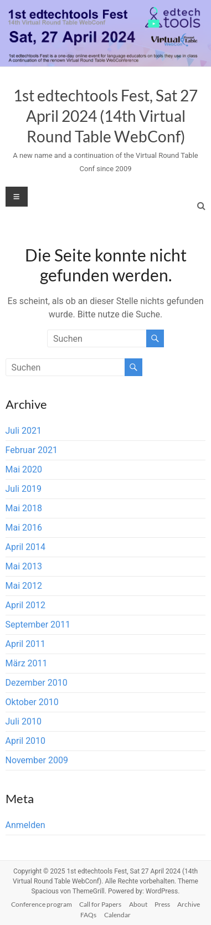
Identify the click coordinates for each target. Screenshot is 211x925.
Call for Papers (100, 904)
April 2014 (26, 547)
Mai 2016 (24, 527)
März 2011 (27, 663)
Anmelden (25, 825)
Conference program (41, 904)
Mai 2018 (24, 508)
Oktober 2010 (32, 702)
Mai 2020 (24, 469)
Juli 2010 (24, 721)
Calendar (117, 915)
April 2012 (26, 605)
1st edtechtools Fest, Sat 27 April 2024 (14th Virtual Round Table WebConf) (105, 116)
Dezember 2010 (37, 682)
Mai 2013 (24, 566)
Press (162, 904)
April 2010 (26, 741)
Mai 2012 (24, 585)
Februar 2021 (32, 450)
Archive (188, 904)
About (138, 904)
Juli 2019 (24, 489)
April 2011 (26, 644)
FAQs (88, 915)
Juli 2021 (24, 430)
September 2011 (38, 624)
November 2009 (37, 760)
